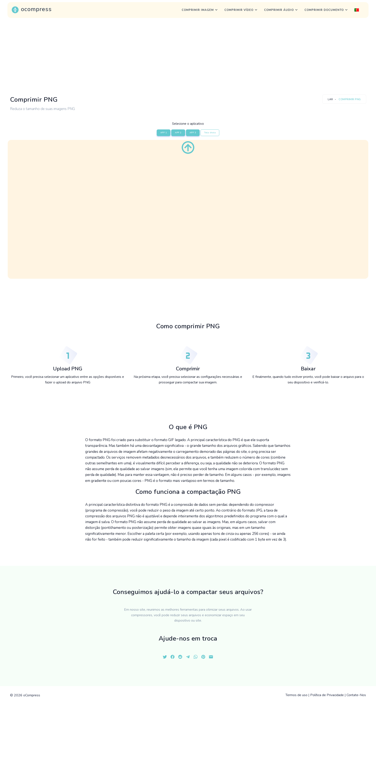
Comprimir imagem (198, 10)
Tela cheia (210, 132)
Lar (330, 99)
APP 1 (163, 132)
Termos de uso (296, 695)
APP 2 (178, 132)
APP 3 (193, 132)
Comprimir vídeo (238, 10)
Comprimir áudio (279, 10)
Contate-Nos (356, 695)
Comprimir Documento (324, 10)
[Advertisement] (188, 56)
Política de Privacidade (327, 695)
